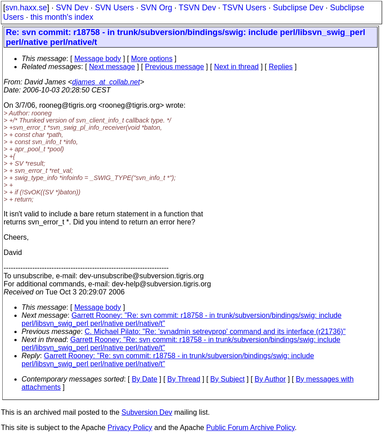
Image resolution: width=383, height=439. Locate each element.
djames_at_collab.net (106, 82)
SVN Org (156, 7)
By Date (144, 379)
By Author (270, 379)
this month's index (62, 17)
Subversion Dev (147, 412)
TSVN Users (244, 7)
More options (152, 58)
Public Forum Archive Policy (250, 427)
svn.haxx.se (26, 7)
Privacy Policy (129, 427)
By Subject (227, 379)
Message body (97, 58)
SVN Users (114, 7)
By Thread (184, 379)
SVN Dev (72, 7)
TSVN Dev (197, 7)
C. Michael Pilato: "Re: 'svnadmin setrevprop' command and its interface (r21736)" (215, 331)
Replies (281, 66)
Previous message (174, 66)
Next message (112, 66)
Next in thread (236, 66)
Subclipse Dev (298, 7)
